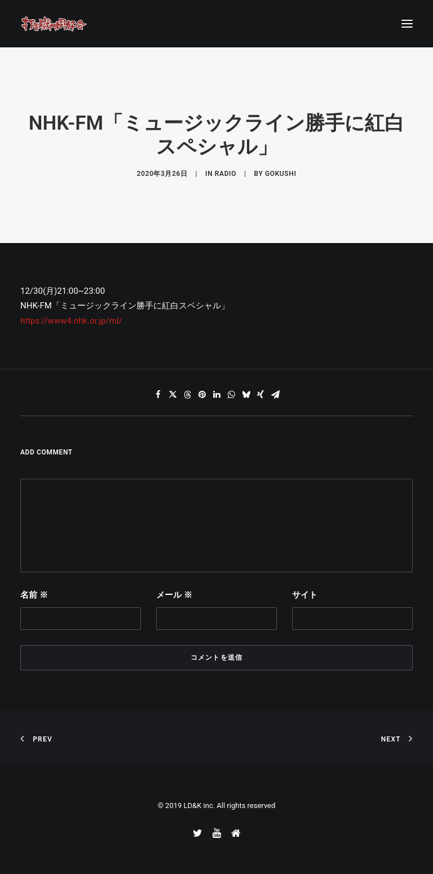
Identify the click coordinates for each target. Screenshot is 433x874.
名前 (34, 595)
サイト (304, 595)
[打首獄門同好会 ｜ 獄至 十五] (54, 23)
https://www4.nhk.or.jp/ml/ (71, 321)
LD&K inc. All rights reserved (230, 805)
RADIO (225, 174)
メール (174, 595)
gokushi (280, 174)
